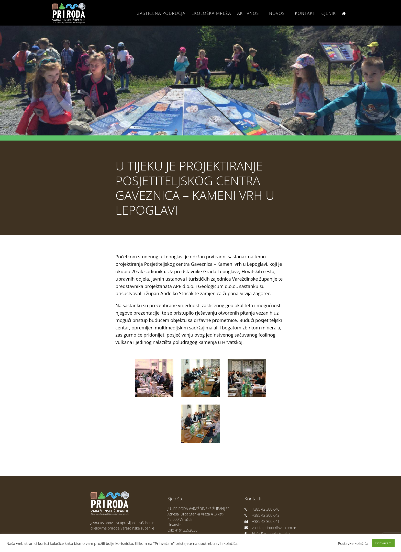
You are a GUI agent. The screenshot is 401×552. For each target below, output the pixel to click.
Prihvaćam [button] (383, 543)
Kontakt (305, 13)
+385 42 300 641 (262, 521)
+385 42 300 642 (262, 515)
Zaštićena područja (161, 13)
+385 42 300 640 (262, 509)
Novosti (279, 13)
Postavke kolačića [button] (353, 543)
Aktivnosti (250, 13)
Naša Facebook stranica (267, 533)
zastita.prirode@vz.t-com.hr (270, 527)
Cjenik (328, 13)
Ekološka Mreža (211, 13)
